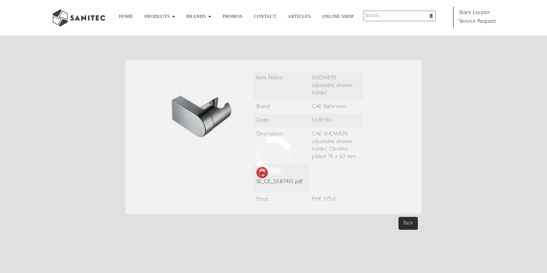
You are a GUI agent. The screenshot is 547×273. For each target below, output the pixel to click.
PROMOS (232, 16)
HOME (126, 16)
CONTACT (265, 16)
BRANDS (199, 16)
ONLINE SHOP (338, 16)
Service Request (477, 21)
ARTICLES (299, 16)
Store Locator (474, 13)
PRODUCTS (159, 16)
